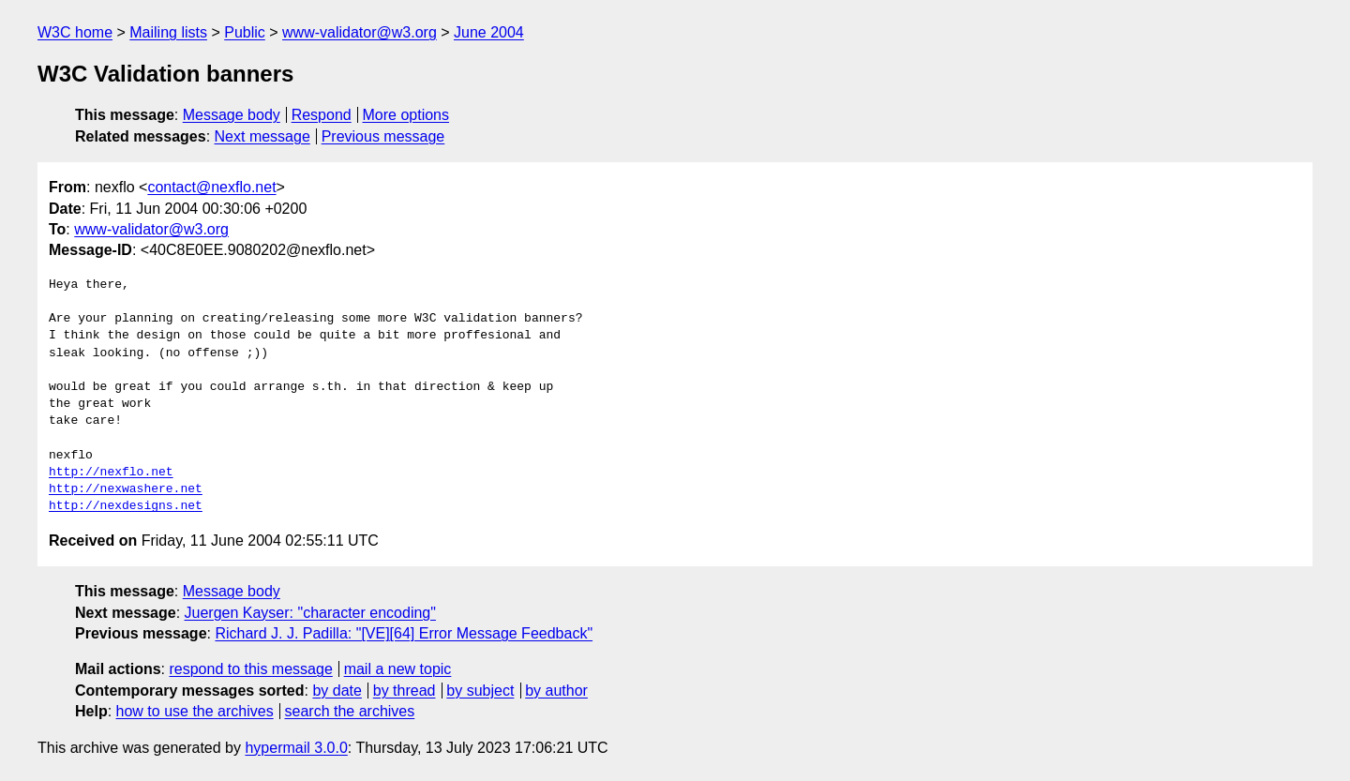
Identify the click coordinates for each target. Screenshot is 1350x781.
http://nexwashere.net (125, 489)
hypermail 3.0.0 (296, 748)
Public (244, 32)
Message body (231, 115)
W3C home (75, 32)
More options (406, 115)
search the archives (350, 711)
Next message (262, 136)
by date (336, 690)
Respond (322, 115)
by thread (404, 690)
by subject (480, 690)
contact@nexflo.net (211, 187)
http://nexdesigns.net (125, 506)
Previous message (383, 136)
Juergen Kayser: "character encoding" (310, 613)
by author (556, 690)
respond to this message (250, 669)
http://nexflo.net (111, 472)
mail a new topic (398, 669)
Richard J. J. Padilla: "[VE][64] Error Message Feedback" (403, 633)
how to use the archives (195, 711)
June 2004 (489, 32)
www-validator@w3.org (359, 32)
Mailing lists (168, 32)
